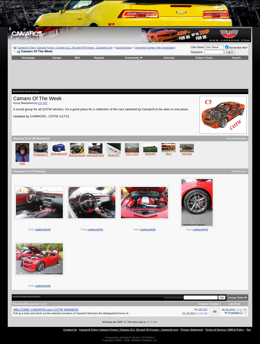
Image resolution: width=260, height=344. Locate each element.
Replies (214, 303)
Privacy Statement (192, 329)
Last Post (234, 303)
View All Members (236, 138)
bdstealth (150, 153)
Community (134, 57)
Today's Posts (203, 57)
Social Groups (124, 47)
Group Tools (236, 297)
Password (196, 52)
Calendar (168, 57)
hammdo (187, 153)
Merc (168, 153)
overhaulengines (96, 155)
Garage (57, 57)
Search (236, 57)
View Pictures (239, 171)
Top (248, 329)
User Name (197, 47)
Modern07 (114, 155)
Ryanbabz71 (40, 154)
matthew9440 (43, 229)
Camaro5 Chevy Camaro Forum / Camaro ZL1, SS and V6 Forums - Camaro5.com (65, 47)
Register (99, 57)
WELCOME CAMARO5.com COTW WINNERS (45, 309)
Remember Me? (236, 47)
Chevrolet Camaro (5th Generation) (155, 47)
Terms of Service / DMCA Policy (224, 329)
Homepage (28, 57)
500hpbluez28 (59, 153)
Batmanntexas (77, 155)
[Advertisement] (130, 74)
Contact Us (70, 329)
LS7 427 (42, 103)
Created (203, 303)
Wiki (77, 57)
